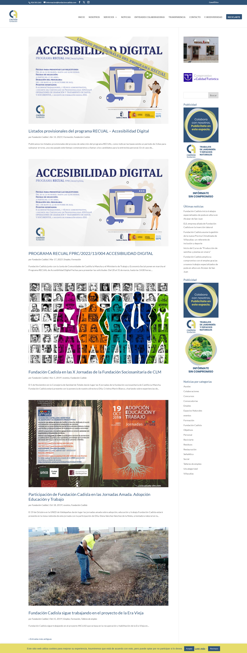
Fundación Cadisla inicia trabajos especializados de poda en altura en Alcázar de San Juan (201, 215)
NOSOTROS (94, 17)
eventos (66, 377)
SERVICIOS (109, 17)
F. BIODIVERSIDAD (213, 17)
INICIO (81, 17)
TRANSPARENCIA (177, 17)
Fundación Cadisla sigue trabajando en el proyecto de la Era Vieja (86, 612)
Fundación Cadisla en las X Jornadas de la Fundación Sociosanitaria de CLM (95, 371)
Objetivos (188, 430)
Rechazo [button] (214, 648)
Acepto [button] (189, 648)
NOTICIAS (126, 17)
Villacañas (189, 473)
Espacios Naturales (193, 410)
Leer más (200, 648)
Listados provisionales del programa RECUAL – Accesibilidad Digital (89, 130)
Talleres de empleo (89, 618)
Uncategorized (191, 468)
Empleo (67, 259)
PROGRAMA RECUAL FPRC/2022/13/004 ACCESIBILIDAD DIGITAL (91, 253)
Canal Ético (213, 2)
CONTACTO (195, 17)
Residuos (188, 444)
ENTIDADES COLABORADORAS (150, 17)
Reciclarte (188, 439)
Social (186, 459)
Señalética (188, 454)
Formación (68, 137)
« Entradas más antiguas (40, 639)
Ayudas (187, 386)
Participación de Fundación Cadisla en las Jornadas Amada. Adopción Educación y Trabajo (89, 497)
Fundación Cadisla (40, 137)
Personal (188, 434)
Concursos (189, 396)
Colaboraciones (191, 391)
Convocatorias (191, 401)
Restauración (190, 449)
